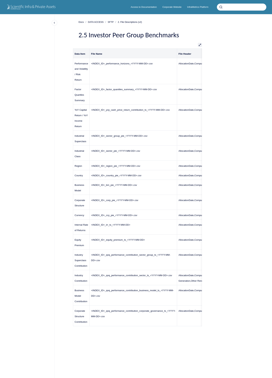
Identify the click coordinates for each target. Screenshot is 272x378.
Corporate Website (172, 7)
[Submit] (221, 7)
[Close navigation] (54, 23)
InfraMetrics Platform (197, 7)
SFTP (111, 22)
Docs (81, 22)
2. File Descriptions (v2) (130, 22)
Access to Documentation (144, 7)
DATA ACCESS (96, 22)
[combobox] (241, 7)
